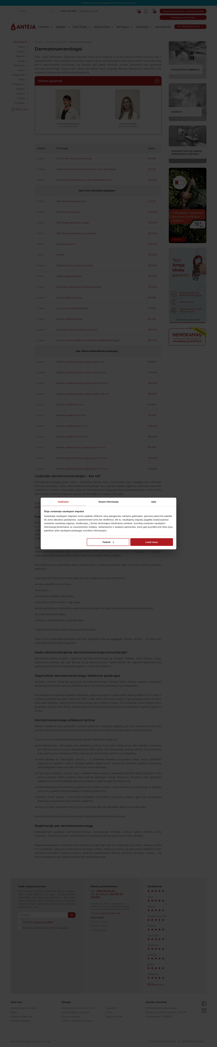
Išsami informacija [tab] (109, 501)
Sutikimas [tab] (63, 501)
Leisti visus (152, 542)
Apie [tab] (153, 501)
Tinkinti (108, 542)
